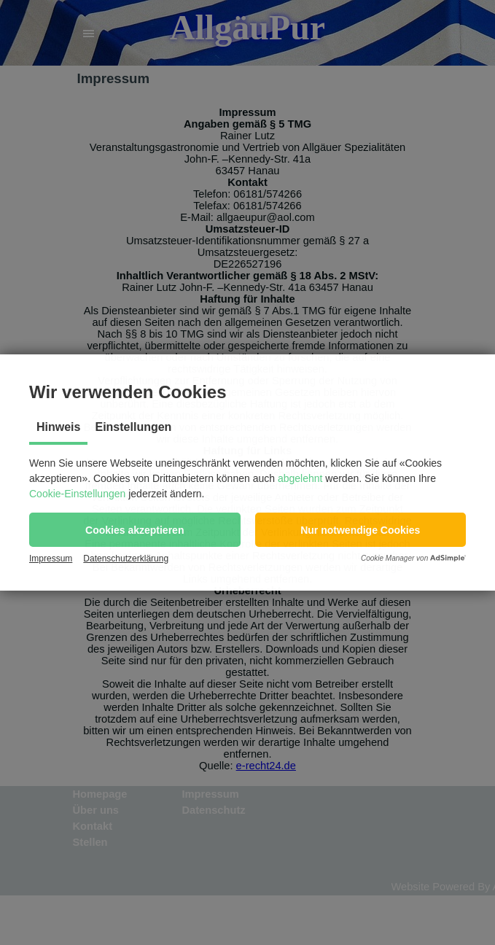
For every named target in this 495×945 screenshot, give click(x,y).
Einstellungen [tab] (133, 427)
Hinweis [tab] (58, 427)
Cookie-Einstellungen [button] (77, 493)
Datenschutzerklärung (125, 558)
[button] (135, 530)
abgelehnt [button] (300, 478)
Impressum (50, 558)
